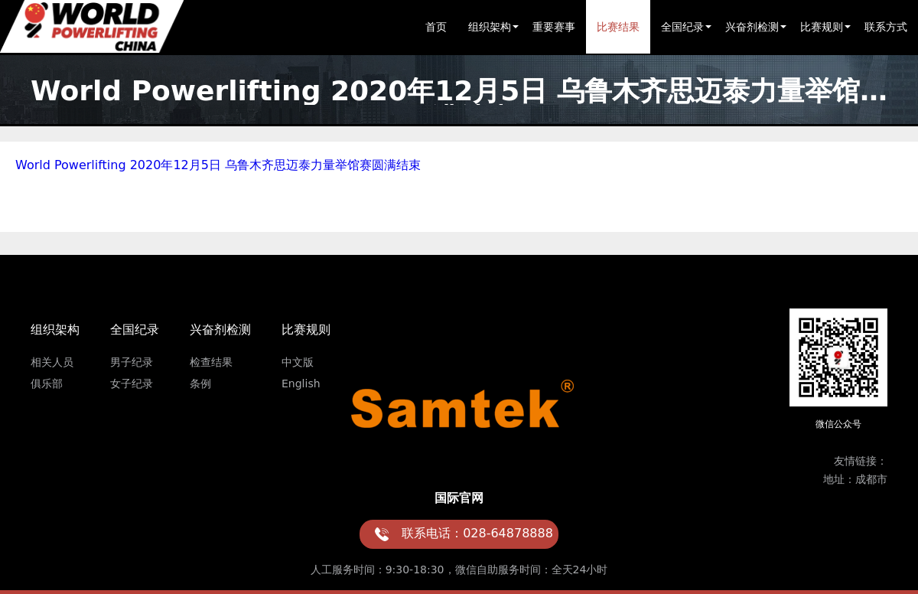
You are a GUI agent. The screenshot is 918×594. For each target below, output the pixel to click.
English (301, 383)
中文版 (298, 362)
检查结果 (211, 362)
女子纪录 (131, 383)
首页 (436, 27)
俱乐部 (47, 383)
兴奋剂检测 (752, 27)
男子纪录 (131, 362)
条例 (200, 383)
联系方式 (885, 27)
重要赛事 (553, 27)
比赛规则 (821, 27)
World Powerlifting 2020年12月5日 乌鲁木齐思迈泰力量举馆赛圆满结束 (218, 165)
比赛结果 (618, 27)
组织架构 (489, 27)
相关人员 (52, 362)
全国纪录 (682, 27)
